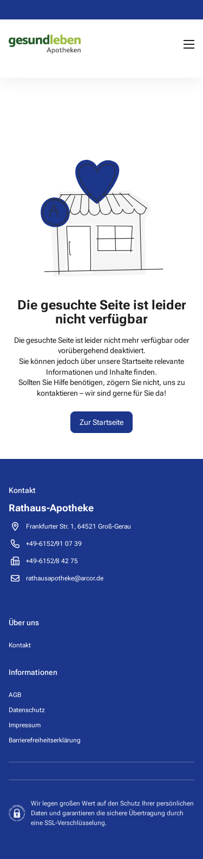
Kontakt (20, 645)
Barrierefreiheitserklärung (45, 740)
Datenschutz (27, 710)
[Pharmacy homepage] (45, 44)
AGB (15, 695)
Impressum (25, 725)
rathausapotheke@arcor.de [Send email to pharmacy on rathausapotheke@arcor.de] (64, 578)
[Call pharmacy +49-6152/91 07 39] (54, 543)
